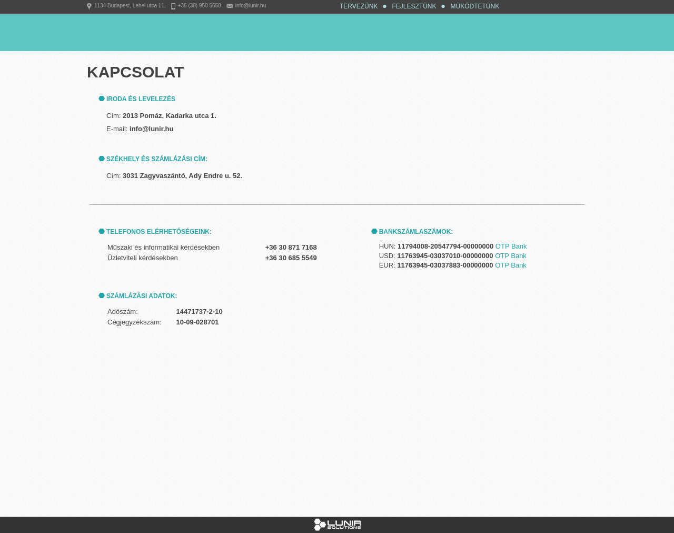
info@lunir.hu (250, 5)
